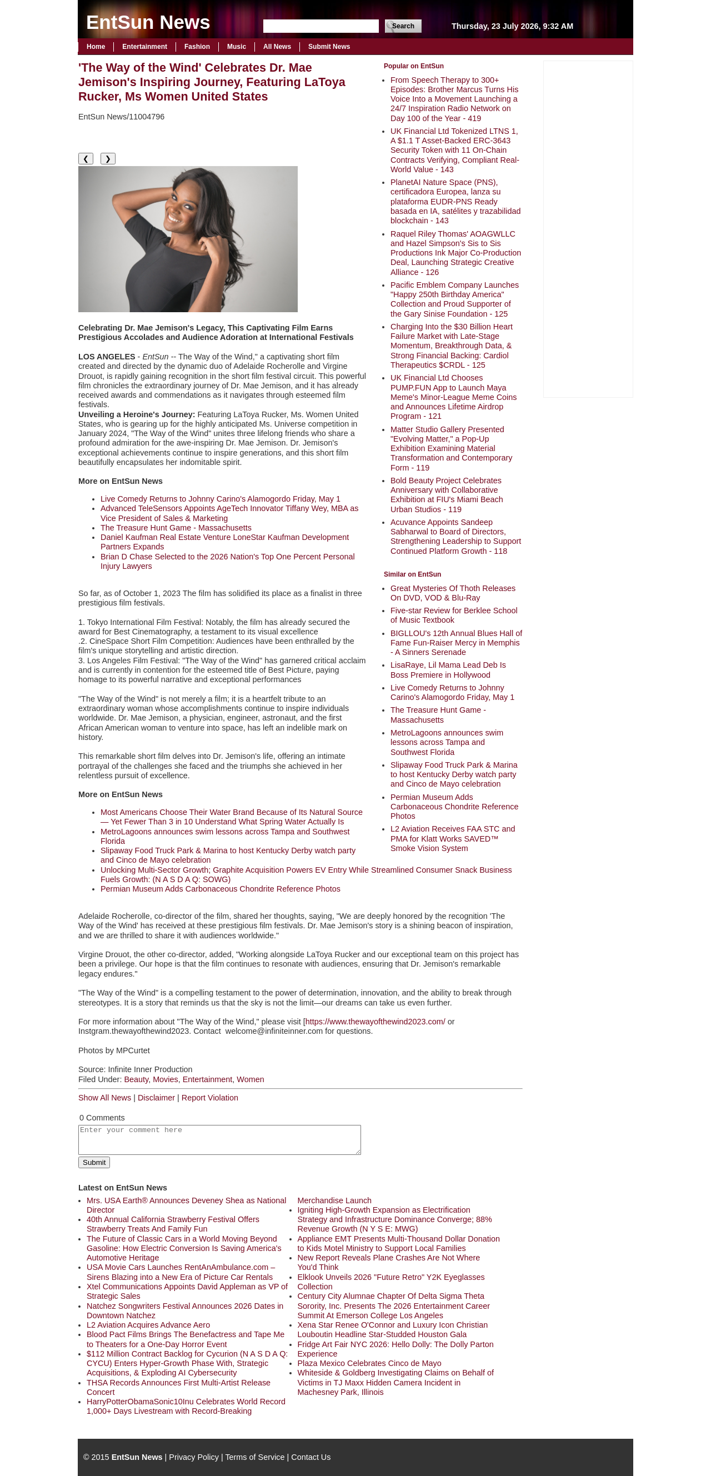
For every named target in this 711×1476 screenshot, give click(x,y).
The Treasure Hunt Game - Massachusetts (438, 715)
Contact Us (311, 1457)
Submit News (329, 47)
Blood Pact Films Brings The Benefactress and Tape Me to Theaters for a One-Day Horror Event (185, 1339)
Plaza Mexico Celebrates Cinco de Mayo (370, 1363)
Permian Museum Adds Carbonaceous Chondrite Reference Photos (454, 807)
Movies (165, 1079)
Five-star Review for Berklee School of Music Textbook (454, 615)
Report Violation (210, 1097)
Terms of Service (254, 1457)
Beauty (136, 1079)
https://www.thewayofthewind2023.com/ (375, 1021)
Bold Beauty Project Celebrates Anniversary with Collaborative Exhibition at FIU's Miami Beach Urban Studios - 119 (446, 495)
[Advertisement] (588, 227)
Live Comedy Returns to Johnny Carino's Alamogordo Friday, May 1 (452, 692)
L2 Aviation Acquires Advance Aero (148, 1324)
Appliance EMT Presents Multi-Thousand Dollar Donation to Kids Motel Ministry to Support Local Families (399, 1243)
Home (96, 47)
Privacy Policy (194, 1457)
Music (236, 47)
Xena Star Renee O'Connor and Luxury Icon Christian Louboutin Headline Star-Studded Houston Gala (393, 1329)
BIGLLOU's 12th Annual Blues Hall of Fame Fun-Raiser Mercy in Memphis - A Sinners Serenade (456, 643)
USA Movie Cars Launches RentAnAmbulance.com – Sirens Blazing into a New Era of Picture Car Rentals (181, 1272)
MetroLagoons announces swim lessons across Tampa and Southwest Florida (446, 742)
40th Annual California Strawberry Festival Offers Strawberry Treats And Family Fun (173, 1224)
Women (250, 1079)
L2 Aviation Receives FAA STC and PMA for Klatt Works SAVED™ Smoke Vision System (452, 838)
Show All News (104, 1097)
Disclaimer (156, 1097)
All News (277, 47)
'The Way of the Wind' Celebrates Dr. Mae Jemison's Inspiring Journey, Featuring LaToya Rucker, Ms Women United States (212, 82)
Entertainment (144, 47)
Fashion (197, 47)
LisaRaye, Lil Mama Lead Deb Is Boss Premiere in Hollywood (448, 670)
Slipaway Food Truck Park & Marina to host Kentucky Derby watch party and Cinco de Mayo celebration (454, 774)
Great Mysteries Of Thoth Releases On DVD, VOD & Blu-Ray (452, 593)
